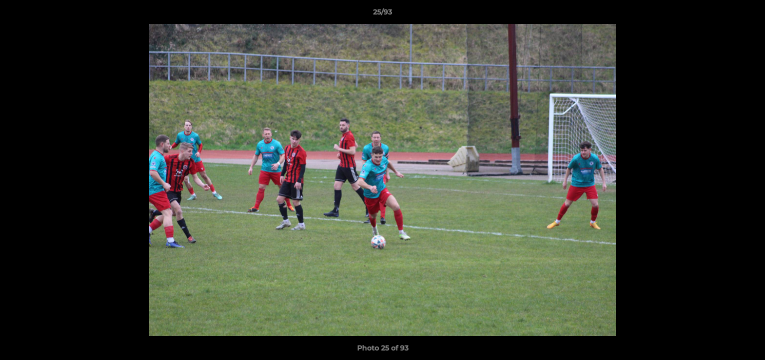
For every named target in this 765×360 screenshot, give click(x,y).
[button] (747, 14)
